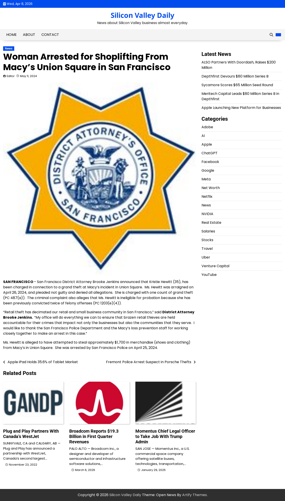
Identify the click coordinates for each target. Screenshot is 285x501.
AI (203, 135)
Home (11, 34)
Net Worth (211, 187)
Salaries (208, 231)
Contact (50, 34)
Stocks (207, 239)
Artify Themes (194, 494)
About (29, 34)
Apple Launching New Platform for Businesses (241, 107)
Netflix (207, 196)
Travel (207, 248)
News (8, 48)
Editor (11, 76)
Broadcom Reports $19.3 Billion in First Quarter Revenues (93, 436)
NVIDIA (207, 213)
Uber (206, 257)
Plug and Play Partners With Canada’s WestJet (31, 433)
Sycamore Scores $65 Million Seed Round (237, 85)
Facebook (210, 161)
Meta (206, 179)
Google (208, 170)
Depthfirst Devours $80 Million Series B (235, 76)
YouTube (209, 274)
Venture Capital (215, 266)
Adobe (207, 127)
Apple (207, 144)
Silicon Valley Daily (142, 15)
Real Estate (211, 222)
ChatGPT (210, 153)
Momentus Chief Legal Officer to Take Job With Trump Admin (165, 436)
